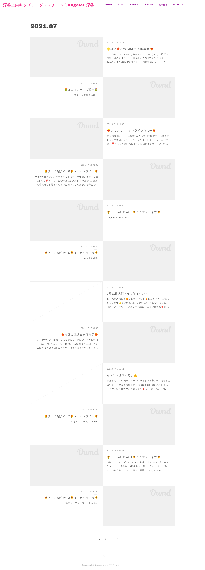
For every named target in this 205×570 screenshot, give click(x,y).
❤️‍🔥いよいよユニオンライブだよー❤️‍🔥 (131, 130)
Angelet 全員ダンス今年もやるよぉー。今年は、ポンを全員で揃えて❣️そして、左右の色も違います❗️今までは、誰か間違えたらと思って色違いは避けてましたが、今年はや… (66, 180)
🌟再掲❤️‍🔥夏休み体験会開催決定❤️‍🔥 (130, 49)
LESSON (148, 4)
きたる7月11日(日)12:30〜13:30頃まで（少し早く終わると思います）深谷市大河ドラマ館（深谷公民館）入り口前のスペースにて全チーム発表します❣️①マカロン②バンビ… (138, 384)
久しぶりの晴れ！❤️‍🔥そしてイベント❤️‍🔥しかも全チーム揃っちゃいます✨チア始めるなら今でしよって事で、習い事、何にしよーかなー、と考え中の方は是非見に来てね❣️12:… (138, 303)
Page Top (102, 556)
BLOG (121, 4)
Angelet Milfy (91, 258)
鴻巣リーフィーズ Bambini (81, 503)
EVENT (134, 4)
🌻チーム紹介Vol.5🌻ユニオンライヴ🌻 (71, 252)
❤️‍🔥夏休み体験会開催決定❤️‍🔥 (79, 334)
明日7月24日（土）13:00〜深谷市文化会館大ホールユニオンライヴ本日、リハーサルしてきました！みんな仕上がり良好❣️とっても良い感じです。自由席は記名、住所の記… (138, 140)
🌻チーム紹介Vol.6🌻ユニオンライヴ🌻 (134, 212)
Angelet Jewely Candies (84, 421)
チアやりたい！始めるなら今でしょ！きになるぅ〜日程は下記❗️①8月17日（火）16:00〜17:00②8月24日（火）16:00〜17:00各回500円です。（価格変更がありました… (137, 58)
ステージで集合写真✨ (86, 95)
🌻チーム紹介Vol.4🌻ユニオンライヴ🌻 (134, 457)
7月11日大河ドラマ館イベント (127, 293)
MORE (176, 4)
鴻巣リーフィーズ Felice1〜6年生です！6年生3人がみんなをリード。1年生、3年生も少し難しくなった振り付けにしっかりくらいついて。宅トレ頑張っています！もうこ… (138, 466)
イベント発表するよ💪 (122, 375)
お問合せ (163, 4)
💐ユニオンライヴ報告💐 (81, 89)
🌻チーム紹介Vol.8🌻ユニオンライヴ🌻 (71, 171)
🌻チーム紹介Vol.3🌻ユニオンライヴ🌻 (71, 497)
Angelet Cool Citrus (118, 217)
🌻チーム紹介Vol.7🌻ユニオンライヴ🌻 (71, 416)
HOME (108, 4)
